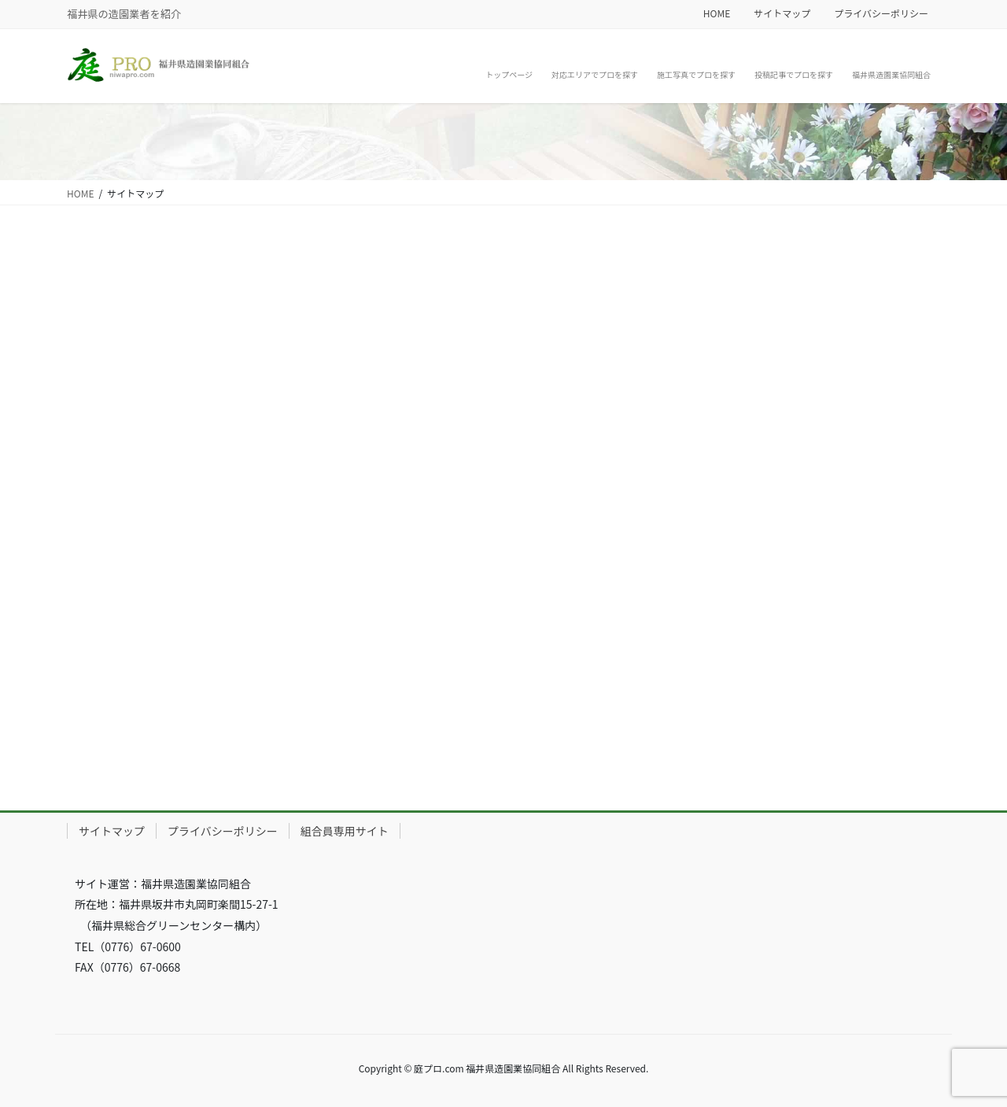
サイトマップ (782, 13)
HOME (716, 13)
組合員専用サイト (345, 831)
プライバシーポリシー (881, 13)
